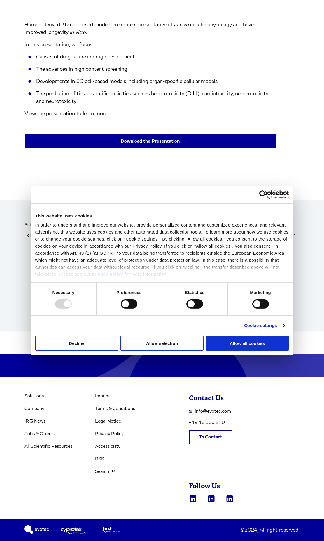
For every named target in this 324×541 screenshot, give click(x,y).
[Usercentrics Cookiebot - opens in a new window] (263, 194)
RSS (99, 459)
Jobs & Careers (39, 433)
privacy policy (107, 274)
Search (105, 471)
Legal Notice (108, 421)
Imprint (102, 396)
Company (34, 408)
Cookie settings (260, 325)
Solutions (34, 396)
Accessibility (107, 446)
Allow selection (162, 343)
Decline (76, 343)
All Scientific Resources (48, 446)
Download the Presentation (150, 141)
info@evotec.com (210, 411)
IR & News (34, 421)
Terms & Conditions (115, 408)
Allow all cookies (247, 343)
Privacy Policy (109, 433)
